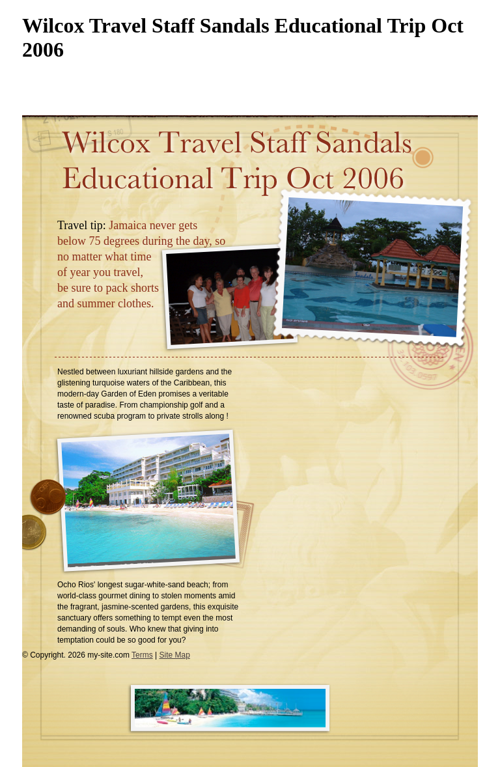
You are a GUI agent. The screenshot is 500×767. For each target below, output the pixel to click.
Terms (142, 655)
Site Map (175, 655)
